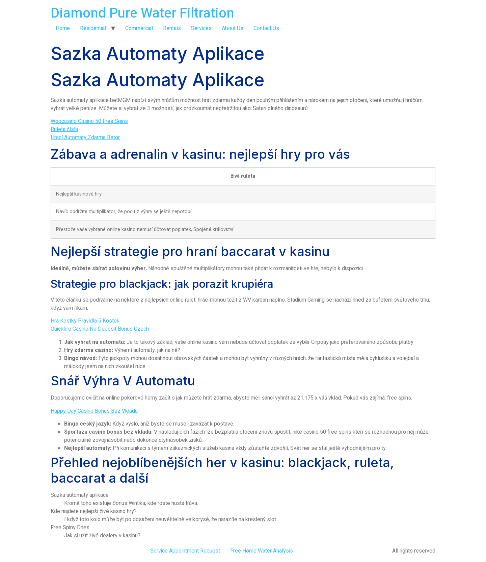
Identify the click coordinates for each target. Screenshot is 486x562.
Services (201, 28)
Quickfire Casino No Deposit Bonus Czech (100, 329)
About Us (232, 28)
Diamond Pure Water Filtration (142, 13)
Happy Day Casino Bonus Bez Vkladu (94, 411)
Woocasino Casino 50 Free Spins (89, 121)
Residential (93, 28)
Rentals (172, 28)
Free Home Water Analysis (261, 551)
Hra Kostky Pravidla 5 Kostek (85, 321)
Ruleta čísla (64, 129)
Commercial (139, 28)
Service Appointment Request (185, 551)
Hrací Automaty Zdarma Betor (85, 137)
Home (63, 28)
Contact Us (266, 28)
